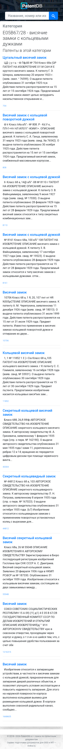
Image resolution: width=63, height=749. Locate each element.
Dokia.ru (31, 745)
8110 (5, 225)
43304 (6, 467)
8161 (5, 283)
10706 (6, 340)
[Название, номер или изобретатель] (27, 16)
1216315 (7, 652)
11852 (6, 401)
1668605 (7, 716)
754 (4, 106)
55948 (6, 594)
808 (4, 167)
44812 (6, 528)
